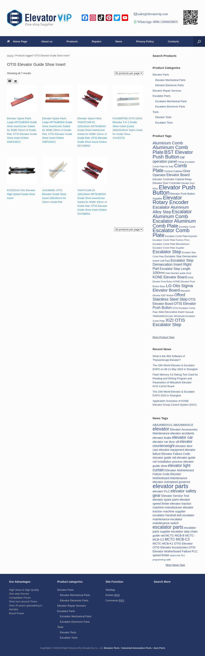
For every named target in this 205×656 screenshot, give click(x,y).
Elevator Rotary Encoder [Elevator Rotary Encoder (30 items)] (171, 200)
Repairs (96, 41)
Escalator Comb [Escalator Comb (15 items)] (187, 226)
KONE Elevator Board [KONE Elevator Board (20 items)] (170, 277)
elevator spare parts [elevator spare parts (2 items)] (166, 499)
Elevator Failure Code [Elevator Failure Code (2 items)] (175, 453)
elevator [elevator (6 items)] (161, 429)
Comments (115, 600)
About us (46, 41)
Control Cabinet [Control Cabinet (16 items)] (173, 171)
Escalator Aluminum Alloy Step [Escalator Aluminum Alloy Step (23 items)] (171, 209)
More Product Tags (163, 337)
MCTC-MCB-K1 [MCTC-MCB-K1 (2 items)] (163, 543)
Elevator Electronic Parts (169, 85)
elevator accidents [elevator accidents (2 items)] (182, 433)
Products (72, 41)
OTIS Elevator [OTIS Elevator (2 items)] (183, 543)
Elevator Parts (161, 74)
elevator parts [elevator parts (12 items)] (170, 486)
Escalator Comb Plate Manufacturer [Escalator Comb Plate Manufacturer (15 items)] (171, 244)
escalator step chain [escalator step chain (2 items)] (184, 531)
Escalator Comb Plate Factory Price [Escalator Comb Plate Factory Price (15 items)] (171, 240)
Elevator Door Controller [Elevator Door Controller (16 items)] (167, 183)
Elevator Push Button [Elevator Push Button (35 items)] (174, 190)
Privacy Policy (145, 41)
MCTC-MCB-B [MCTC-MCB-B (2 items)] (174, 535)
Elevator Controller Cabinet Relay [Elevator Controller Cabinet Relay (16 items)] (172, 179)
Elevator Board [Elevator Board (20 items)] (178, 175)
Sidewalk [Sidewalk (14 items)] (189, 312)
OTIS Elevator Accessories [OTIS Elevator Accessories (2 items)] (170, 547)
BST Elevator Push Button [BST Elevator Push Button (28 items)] (173, 154)
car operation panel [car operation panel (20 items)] (169, 159)
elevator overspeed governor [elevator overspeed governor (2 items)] (171, 482)
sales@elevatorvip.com (152, 13)
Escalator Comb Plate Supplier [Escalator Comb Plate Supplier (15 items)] (168, 247)
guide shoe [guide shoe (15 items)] (185, 273)
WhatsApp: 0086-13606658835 (157, 21)
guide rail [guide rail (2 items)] (159, 535)
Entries (113, 595)
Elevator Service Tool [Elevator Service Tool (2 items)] (175, 495)
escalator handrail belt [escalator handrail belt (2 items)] (167, 515)
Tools (156, 111)
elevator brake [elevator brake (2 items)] (162, 437)
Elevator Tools (163, 117)
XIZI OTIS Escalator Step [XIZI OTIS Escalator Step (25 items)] (169, 322)
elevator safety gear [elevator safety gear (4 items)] (174, 493)
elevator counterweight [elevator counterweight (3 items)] (172, 444)
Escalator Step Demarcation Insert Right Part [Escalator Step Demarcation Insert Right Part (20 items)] (173, 264)
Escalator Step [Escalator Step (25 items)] (167, 251)
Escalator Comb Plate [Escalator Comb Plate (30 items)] (171, 233)
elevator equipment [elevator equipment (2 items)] (171, 449)
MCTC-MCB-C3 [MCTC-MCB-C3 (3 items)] (177, 539)
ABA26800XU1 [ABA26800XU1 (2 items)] (163, 424)
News (118, 41)
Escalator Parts (161, 95)
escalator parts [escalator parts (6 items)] (168, 527)
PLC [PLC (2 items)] (195, 551)
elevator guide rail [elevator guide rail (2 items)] (164, 457)
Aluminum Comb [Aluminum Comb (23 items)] (168, 143)
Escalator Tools (164, 122)
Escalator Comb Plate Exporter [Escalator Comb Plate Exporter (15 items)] (181, 236)
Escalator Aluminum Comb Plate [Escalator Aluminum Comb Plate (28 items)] (174, 223)
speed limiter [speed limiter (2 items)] (161, 555)
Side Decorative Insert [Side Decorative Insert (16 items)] (171, 311)
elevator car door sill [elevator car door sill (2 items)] (166, 441)
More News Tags (175, 564)
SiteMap (110, 589)
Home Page (17, 41)
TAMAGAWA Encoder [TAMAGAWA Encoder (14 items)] (163, 316)
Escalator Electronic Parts (170, 106)
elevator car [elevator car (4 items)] (182, 437)
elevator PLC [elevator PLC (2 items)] (161, 491)
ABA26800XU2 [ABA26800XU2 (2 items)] (183, 424)
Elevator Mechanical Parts (170, 80)
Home (10, 55)
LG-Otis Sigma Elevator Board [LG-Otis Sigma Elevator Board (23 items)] (173, 288)
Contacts (173, 41)
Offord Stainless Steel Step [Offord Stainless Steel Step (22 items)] (170, 297)
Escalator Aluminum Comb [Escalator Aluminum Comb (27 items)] (172, 214)
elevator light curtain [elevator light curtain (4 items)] (171, 467)
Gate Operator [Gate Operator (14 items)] (172, 273)
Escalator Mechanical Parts (171, 101)
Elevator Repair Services (167, 90)
